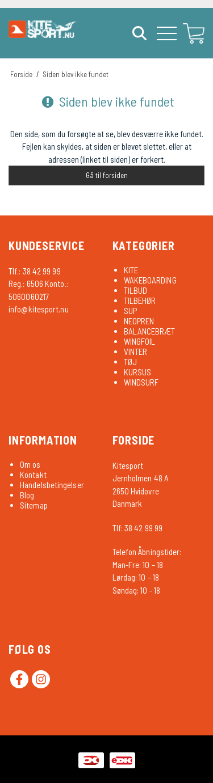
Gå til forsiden (107, 175)
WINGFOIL (140, 341)
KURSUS (138, 372)
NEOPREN (139, 321)
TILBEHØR (140, 300)
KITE (131, 270)
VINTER (136, 351)
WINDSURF (141, 382)
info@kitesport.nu (39, 309)
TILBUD (136, 290)
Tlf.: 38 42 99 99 (35, 271)
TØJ (130, 362)
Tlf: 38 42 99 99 (137, 528)
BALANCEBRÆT (150, 331)
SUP (130, 311)
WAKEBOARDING (150, 280)
